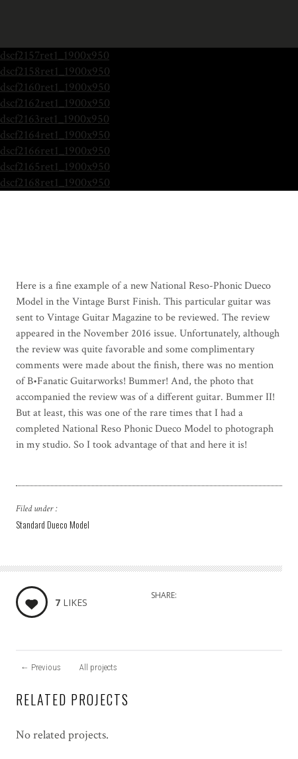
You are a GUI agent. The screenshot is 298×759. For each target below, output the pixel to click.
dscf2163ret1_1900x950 (54, 118)
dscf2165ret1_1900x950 (55, 166)
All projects (98, 667)
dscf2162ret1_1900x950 (55, 103)
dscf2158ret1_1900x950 (55, 71)
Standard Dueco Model (52, 524)
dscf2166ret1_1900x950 (55, 150)
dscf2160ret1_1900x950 (55, 87)
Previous (41, 667)
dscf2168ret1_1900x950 (55, 182)
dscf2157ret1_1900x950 (54, 55)
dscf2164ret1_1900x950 (55, 134)
